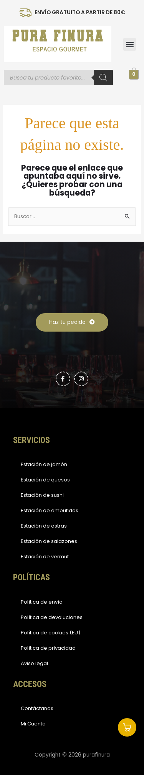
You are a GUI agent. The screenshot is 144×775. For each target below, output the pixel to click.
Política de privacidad (48, 648)
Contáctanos (37, 708)
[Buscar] (103, 77)
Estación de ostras (44, 525)
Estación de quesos (45, 479)
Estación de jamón (44, 464)
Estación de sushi (42, 495)
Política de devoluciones (52, 617)
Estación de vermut (45, 556)
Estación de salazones (49, 541)
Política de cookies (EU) (50, 632)
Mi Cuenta (33, 723)
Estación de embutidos (49, 510)
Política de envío (42, 602)
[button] (129, 44)
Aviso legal (34, 663)
